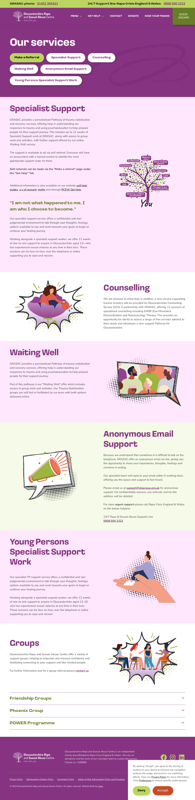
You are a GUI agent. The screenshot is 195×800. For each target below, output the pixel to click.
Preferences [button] (145, 780)
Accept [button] (162, 790)
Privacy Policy (158, 777)
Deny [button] (141, 790)
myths (41, 189)
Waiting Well (23, 69)
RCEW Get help (71, 189)
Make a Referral (26, 57)
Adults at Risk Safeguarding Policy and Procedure (101, 780)
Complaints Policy (65, 780)
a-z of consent (28, 189)
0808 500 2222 (174, 3)
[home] (33, 16)
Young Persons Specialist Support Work (45, 80)
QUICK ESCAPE (184, 16)
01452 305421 (47, 3)
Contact (116, 16)
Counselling (101, 57)
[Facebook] (163, 757)
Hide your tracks (157, 16)
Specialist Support (66, 57)
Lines (100, 786)
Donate (133, 16)
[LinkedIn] (181, 757)
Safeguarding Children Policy (40, 780)
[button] (76, 16)
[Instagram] (172, 757)
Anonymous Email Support (66, 69)
